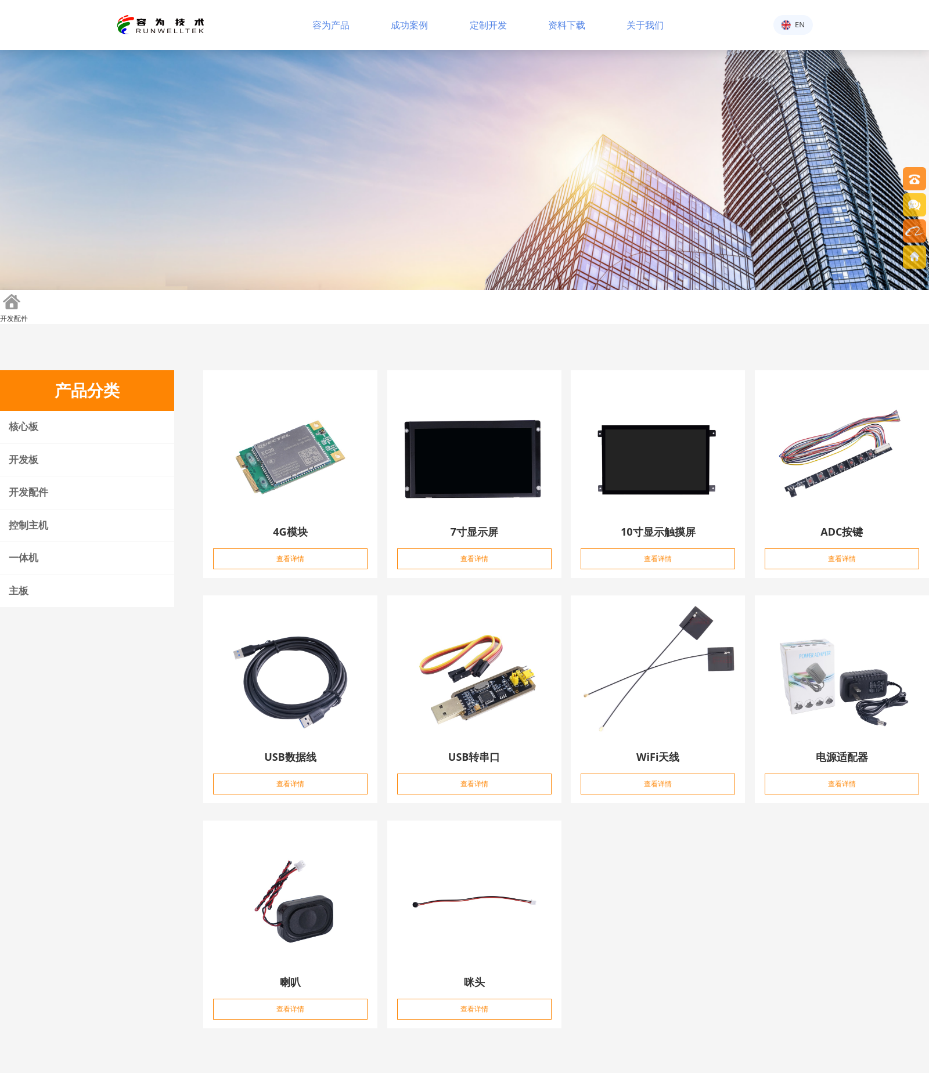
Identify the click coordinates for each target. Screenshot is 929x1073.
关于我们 (645, 24)
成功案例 (409, 24)
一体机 (23, 557)
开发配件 (14, 318)
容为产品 (331, 24)
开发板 (23, 459)
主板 (18, 591)
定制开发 (488, 24)
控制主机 (28, 525)
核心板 (23, 426)
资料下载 (566, 24)
